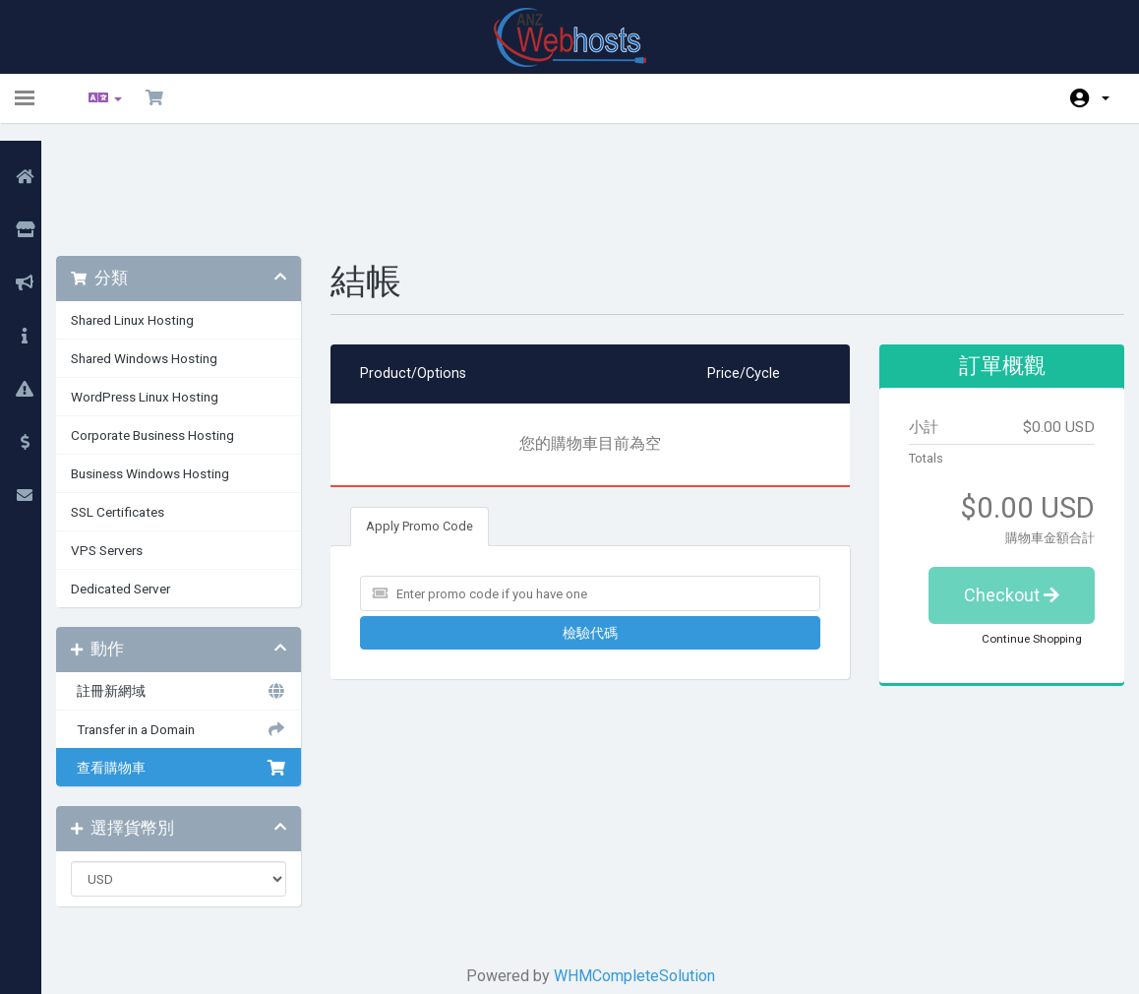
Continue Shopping (1017, 535)
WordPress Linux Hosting (167, 293)
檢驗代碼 (594, 529)
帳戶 (1105, 98)
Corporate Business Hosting (175, 332)
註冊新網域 (196, 587)
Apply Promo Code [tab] (433, 422)
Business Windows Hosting (172, 370)
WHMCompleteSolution (638, 872)
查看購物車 (196, 664)
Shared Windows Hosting (166, 255)
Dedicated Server (143, 485)
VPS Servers (129, 447)
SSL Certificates (140, 408)
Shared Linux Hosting (154, 216)
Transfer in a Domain (196, 626)
